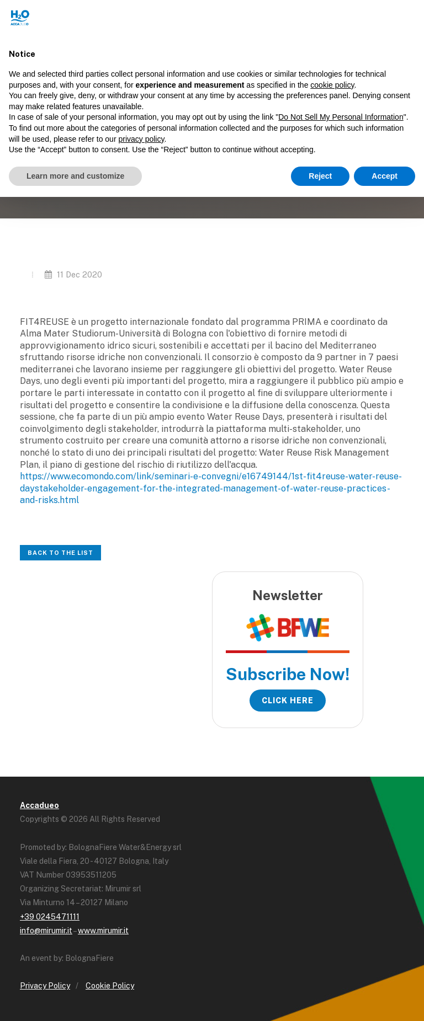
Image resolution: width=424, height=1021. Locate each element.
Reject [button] (320, 176)
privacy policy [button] (141, 139)
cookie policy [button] (332, 85)
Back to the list (60, 552)
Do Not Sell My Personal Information (340, 117)
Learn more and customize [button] (75, 176)
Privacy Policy (45, 985)
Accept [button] (385, 176)
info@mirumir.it (46, 930)
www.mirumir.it (103, 930)
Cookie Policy (110, 985)
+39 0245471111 (50, 916)
